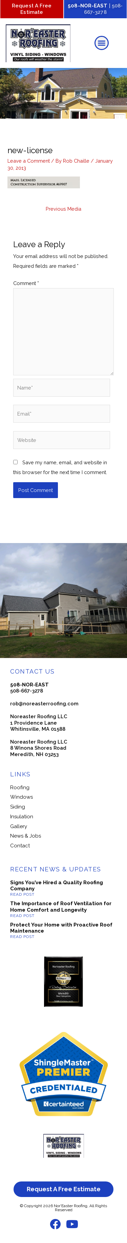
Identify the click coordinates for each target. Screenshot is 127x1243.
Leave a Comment (28, 161)
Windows (21, 797)
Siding (17, 807)
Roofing (19, 787)
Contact (20, 846)
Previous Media (63, 209)
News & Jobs (25, 836)
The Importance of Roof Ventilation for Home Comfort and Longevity (60, 906)
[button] (101, 43)
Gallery (18, 826)
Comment (26, 283)
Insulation (21, 817)
